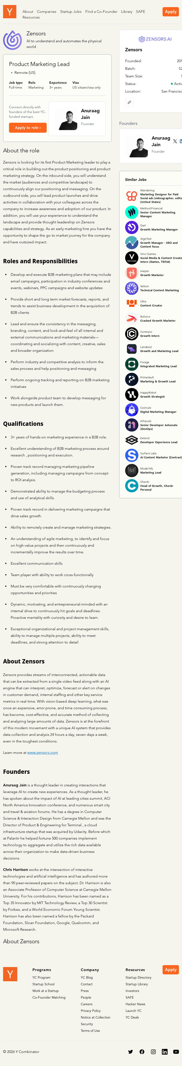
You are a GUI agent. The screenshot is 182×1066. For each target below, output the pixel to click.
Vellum (144, 286)
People (86, 997)
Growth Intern (149, 336)
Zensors (36, 33)
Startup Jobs (71, 11)
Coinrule (145, 407)
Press (85, 991)
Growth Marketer (152, 275)
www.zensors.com (42, 752)
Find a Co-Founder (101, 11)
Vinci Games (148, 254)
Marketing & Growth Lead (158, 381)
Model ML (146, 468)
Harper (144, 271)
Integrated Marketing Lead (158, 366)
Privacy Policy (91, 1011)
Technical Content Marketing (159, 290)
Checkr (144, 482)
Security (87, 1024)
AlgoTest (145, 238)
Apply (171, 11)
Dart (143, 225)
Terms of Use (90, 1030)
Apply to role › (28, 127)
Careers (86, 1004)
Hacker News (135, 1004)
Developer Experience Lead (158, 442)
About (28, 11)
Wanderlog (147, 190)
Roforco (145, 316)
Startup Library (137, 984)
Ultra (143, 301)
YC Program (41, 977)
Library (126, 11)
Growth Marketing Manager (159, 229)
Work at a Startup (45, 991)
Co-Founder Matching (49, 997)
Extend (144, 438)
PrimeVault (147, 377)
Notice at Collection (95, 1017)
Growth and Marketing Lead (159, 351)
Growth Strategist (152, 396)
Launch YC (133, 1011)
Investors (132, 991)
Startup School (43, 984)
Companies (46, 11)
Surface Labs (148, 453)
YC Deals (132, 1017)
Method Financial (151, 208)
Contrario (146, 331)
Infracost (145, 421)
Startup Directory (138, 977)
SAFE (140, 11)
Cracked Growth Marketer (158, 320)
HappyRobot (148, 392)
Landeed (145, 347)
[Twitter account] (175, 141)
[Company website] (129, 102)
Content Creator (151, 305)
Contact (87, 984)
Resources (31, 17)
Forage (144, 362)
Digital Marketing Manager (158, 411)
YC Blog (87, 977)
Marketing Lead (150, 472)
